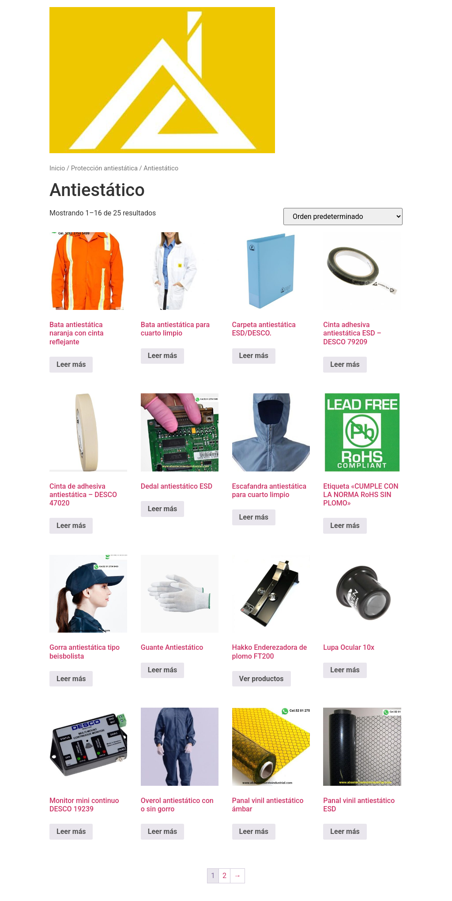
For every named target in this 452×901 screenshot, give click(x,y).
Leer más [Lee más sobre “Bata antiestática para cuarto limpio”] (162, 355)
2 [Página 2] (224, 875)
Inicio (57, 168)
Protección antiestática (104, 168)
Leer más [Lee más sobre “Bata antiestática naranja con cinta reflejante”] (71, 364)
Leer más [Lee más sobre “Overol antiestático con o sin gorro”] (162, 831)
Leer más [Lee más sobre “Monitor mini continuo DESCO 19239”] (71, 831)
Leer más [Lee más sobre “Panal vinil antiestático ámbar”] (253, 831)
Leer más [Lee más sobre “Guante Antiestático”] (162, 670)
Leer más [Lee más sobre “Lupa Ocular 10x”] (344, 670)
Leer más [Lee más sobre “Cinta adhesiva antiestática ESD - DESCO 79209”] (344, 364)
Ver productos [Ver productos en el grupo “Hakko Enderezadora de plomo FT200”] (261, 679)
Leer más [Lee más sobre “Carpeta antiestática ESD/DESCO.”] (253, 355)
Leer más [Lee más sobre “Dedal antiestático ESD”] (162, 509)
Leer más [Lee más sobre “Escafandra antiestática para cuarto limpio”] (253, 517)
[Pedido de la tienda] (343, 216)
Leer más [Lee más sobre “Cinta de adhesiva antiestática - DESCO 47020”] (71, 525)
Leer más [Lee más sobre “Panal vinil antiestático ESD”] (344, 831)
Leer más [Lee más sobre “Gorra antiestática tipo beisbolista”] (71, 679)
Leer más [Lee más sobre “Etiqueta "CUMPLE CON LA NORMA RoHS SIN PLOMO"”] (344, 525)
